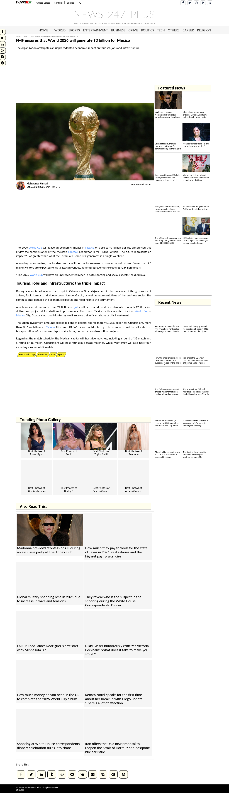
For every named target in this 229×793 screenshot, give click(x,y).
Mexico (89, 247)
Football (73, 252)
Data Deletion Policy (133, 23)
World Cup (35, 247)
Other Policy (149, 23)
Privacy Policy (101, 23)
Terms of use (87, 23)
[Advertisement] (85, 78)
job (35, 283)
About (76, 23)
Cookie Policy (115, 23)
